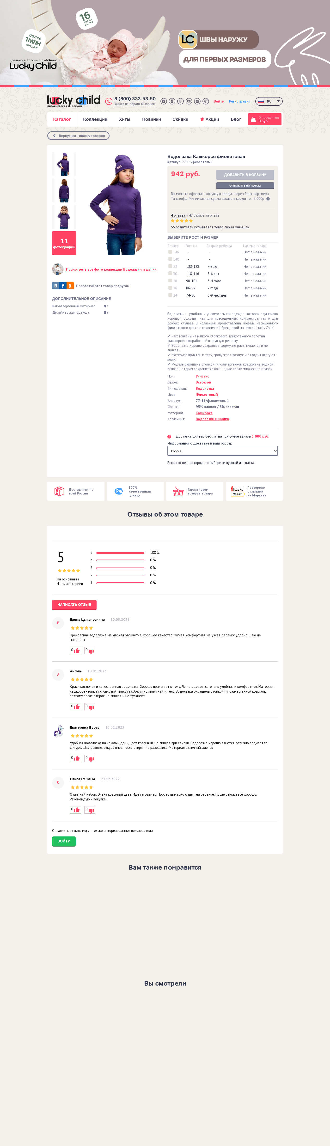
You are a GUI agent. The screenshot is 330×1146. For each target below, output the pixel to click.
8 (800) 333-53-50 (135, 99)
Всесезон (203, 382)
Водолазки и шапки (212, 419)
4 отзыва (178, 215)
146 (176, 252)
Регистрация (240, 101)
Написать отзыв (74, 604)
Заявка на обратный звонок (134, 104)
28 (175, 281)
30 (175, 273)
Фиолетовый (207, 394)
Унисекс (202, 376)
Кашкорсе (204, 413)
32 (175, 266)
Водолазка (205, 388)
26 (175, 288)
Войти (219, 101)
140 (176, 259)
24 (175, 295)
